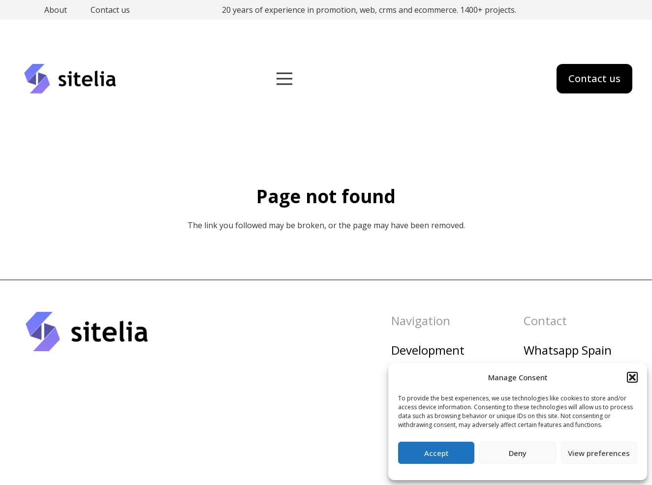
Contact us (110, 9)
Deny (518, 453)
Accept (436, 453)
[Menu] (284, 78)
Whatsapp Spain (568, 350)
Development (428, 350)
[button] (632, 377)
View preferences (599, 453)
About (55, 9)
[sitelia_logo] (71, 78)
